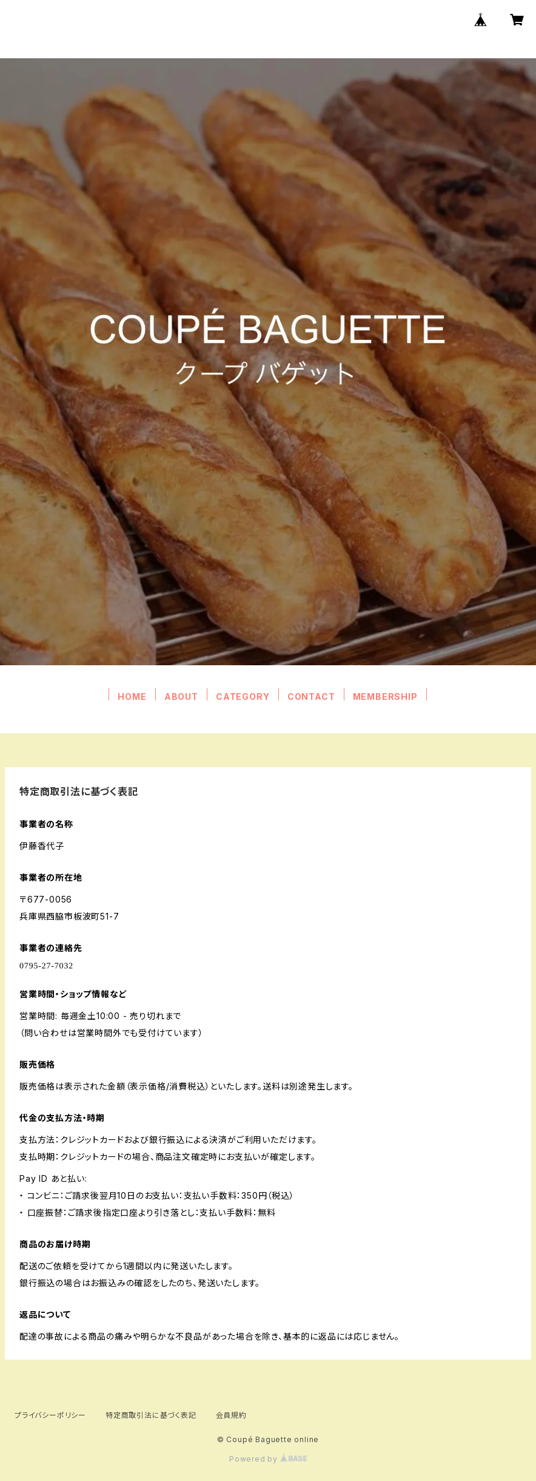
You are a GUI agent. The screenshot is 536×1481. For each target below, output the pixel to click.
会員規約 (231, 1415)
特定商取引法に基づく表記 (151, 1415)
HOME (132, 696)
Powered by (268, 1458)
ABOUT (181, 696)
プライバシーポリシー (50, 1415)
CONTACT (311, 696)
